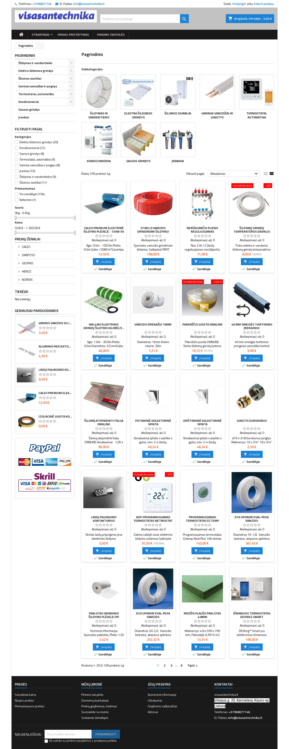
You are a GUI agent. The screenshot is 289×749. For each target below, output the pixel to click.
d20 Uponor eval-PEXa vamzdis (153, 615)
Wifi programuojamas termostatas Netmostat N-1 (153, 520)
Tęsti (193, 665)
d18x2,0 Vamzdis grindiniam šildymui (153, 229)
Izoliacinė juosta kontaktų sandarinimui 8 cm (56, 416)
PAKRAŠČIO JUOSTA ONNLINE (202, 324)
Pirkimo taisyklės (111, 34)
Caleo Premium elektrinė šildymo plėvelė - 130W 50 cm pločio (56, 393)
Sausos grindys (29, 109)
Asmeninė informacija (162, 694)
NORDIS (27, 279)
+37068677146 (41, 4)
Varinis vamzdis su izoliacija (56, 323)
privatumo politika (105, 740)
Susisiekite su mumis (95, 712)
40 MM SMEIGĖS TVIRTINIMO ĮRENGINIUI (251, 326)
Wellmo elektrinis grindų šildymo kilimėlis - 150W (103, 328)
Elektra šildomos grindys (35, 70)
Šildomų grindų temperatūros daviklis (252, 229)
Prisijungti (239, 4)
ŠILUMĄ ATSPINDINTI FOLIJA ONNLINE (103, 422)
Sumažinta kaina (25, 694)
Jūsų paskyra (159, 684)
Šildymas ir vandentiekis (35, 63)
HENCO (26, 271)
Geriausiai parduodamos (37, 310)
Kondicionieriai (28, 101)
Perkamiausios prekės (29, 706)
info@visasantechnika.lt (89, 4)
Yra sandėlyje (32, 194)
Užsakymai (155, 700)
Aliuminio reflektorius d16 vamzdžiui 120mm (56, 346)
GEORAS (27, 263)
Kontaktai (223, 684)
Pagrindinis (25, 55)
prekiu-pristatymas (73, 34)
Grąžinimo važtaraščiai (162, 706)
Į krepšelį (104, 261)
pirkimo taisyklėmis (78, 740)
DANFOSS (28, 255)
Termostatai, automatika (36, 94)
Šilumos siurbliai (29, 78)
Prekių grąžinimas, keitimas (99, 706)
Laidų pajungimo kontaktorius (56, 369)
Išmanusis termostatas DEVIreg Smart (251, 615)
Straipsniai (40, 34)
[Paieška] (144, 18)
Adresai (153, 712)
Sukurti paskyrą (264, 4)
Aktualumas (234, 173)
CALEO (25, 246)
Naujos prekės (24, 700)
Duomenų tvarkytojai (95, 700)
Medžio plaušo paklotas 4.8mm (202, 615)
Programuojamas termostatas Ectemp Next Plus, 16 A (202, 520)
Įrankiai (23, 117)
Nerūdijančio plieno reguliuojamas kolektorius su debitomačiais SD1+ (202, 233)
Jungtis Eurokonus (252, 420)
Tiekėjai (21, 291)
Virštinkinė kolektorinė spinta (202, 422)
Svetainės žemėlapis (94, 717)
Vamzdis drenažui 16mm (153, 324)
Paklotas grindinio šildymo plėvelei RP (103, 615)
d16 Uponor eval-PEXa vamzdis (252, 519)
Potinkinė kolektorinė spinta (153, 422)
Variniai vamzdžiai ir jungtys (37, 86)
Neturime (28, 199)
